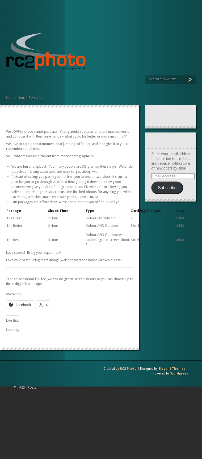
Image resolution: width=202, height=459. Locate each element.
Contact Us (34, 83)
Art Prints (17, 83)
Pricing (29, 83)
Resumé (21, 83)
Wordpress (179, 373)
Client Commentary (25, 83)
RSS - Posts (27, 387)
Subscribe (167, 188)
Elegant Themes (171, 369)
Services (12, 83)
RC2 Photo (128, 369)
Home (8, 83)
